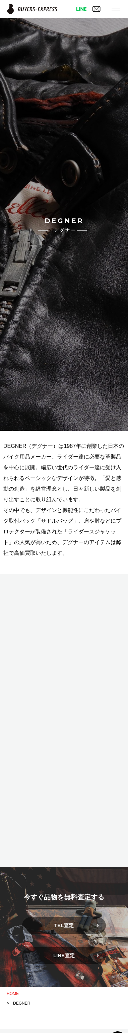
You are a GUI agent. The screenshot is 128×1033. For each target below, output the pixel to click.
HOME (13, 993)
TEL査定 (64, 925)
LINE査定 (64, 955)
